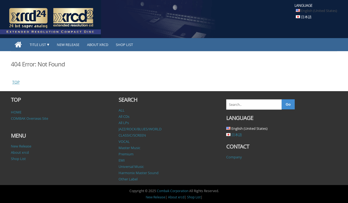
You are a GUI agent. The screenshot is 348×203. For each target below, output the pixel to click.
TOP (16, 82)
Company (234, 157)
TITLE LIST (38, 44)
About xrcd (97, 44)
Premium (126, 154)
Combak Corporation (172, 191)
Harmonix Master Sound (139, 172)
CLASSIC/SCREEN (132, 135)
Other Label (128, 179)
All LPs (124, 122)
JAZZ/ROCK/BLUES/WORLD (140, 129)
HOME (16, 112)
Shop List (124, 44)
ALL (122, 110)
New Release (68, 44)
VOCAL (124, 141)
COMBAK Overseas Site (29, 118)
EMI (122, 160)
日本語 (306, 16)
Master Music (129, 147)
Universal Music (131, 166)
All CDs (124, 116)
